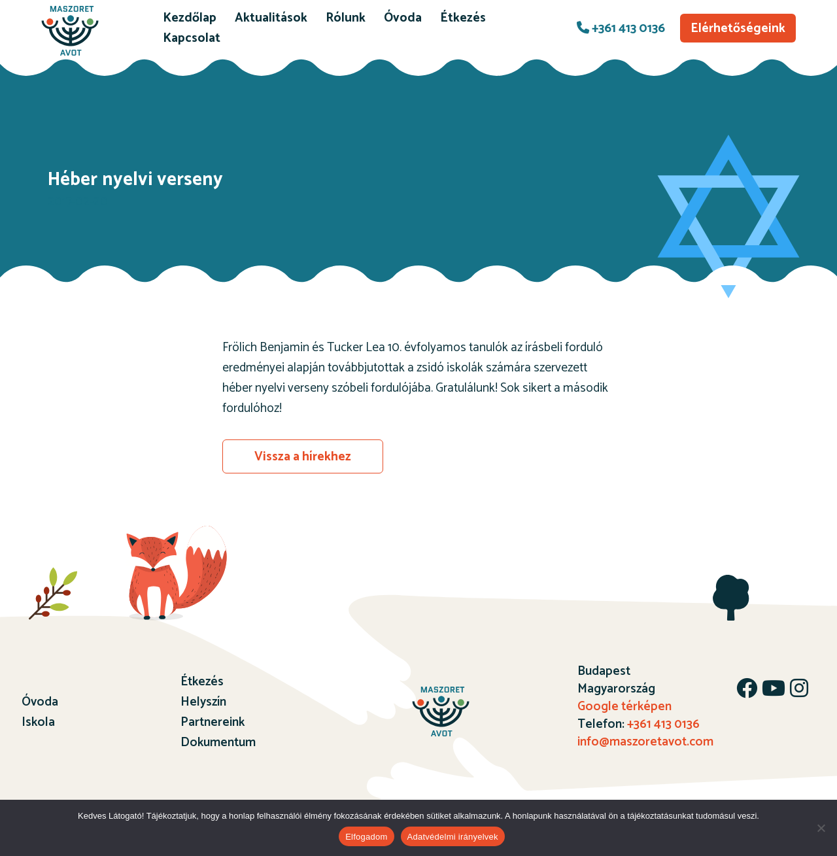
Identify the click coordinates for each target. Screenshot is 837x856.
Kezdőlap (189, 18)
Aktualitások (271, 18)
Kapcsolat (191, 38)
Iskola (38, 722)
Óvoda (403, 18)
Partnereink (212, 722)
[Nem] (820, 827)
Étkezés (463, 18)
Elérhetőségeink (738, 28)
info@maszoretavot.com (645, 742)
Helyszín (203, 702)
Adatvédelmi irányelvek (452, 837)
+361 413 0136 (621, 28)
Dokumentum (218, 742)
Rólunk (346, 18)
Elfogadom (366, 837)
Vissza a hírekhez (302, 457)
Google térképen (624, 706)
